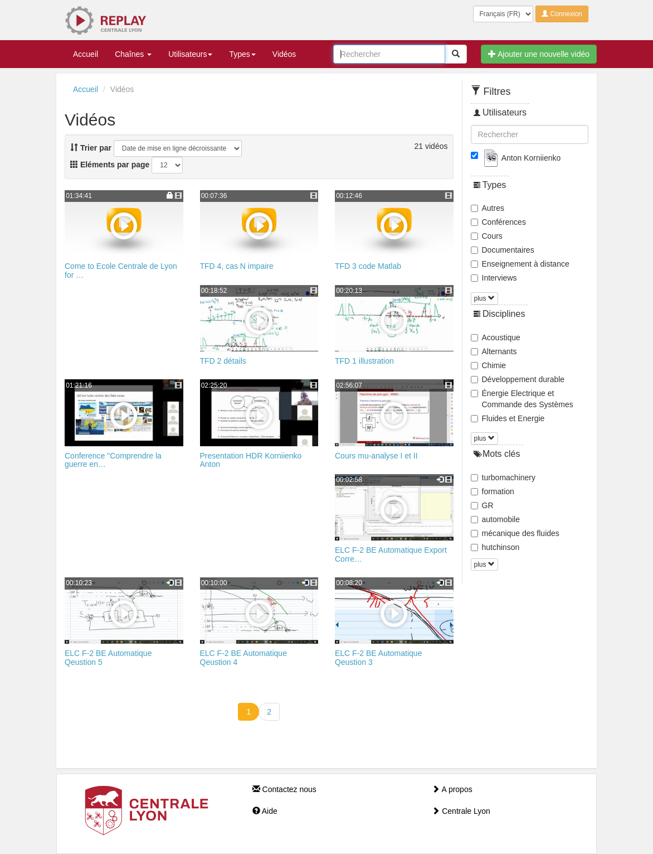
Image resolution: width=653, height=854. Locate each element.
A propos (452, 789)
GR (482, 505)
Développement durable (518, 379)
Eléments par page (109, 164)
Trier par (90, 147)
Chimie (488, 365)
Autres (487, 208)
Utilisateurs (190, 54)
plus (484, 298)
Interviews (494, 277)
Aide (264, 811)
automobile (495, 519)
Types (242, 54)
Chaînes (133, 54)
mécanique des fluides (515, 533)
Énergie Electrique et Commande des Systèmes (522, 399)
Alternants (494, 351)
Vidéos (284, 54)
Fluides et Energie (508, 418)
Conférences (498, 222)
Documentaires (502, 249)
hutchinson (495, 547)
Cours (487, 235)
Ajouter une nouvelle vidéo (538, 54)
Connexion (562, 14)
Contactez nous (284, 789)
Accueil (85, 54)
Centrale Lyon (461, 811)
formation (492, 491)
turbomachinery (503, 477)
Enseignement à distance (520, 263)
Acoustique (495, 337)
